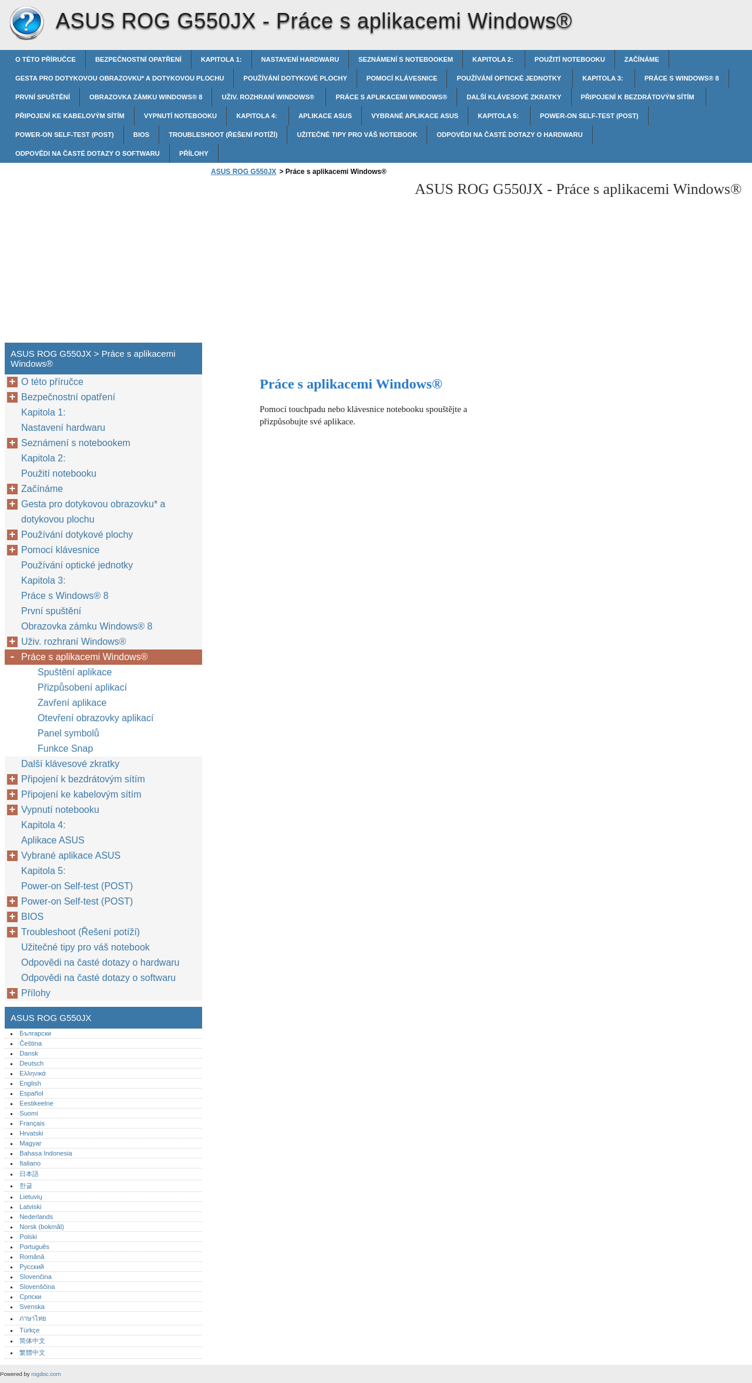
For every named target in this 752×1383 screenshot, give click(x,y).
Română (31, 1256)
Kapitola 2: (493, 59)
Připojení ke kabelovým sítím (70, 115)
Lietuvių (30, 1196)
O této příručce (45, 59)
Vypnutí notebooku (180, 115)
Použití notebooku (570, 59)
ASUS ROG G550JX (26, 23)
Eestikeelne (36, 1103)
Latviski (30, 1206)
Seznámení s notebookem (405, 59)
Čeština (30, 1043)
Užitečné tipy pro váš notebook (357, 134)
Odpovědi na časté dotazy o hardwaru (509, 134)
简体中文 (32, 1340)
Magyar (30, 1143)
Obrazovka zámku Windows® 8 (145, 97)
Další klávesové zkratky (513, 97)
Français (32, 1123)
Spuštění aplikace (75, 672)
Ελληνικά (32, 1073)
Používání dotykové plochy (295, 78)
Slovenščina (37, 1286)
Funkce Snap (65, 749)
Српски (30, 1296)
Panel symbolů (68, 733)
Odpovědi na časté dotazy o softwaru (87, 153)
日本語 (29, 1173)
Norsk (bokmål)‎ (41, 1226)
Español (31, 1093)
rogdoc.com (46, 1374)
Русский (31, 1266)
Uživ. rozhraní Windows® (268, 97)
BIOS (141, 134)
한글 (25, 1185)
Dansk (28, 1053)
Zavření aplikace (72, 703)
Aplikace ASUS (325, 115)
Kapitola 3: (603, 78)
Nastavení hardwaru (300, 59)
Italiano (30, 1163)
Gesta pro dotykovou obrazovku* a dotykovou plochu (119, 78)
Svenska (32, 1306)
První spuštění (42, 97)
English (30, 1083)
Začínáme (642, 59)
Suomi (28, 1113)
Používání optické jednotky (509, 78)
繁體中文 (32, 1352)
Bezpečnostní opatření (138, 59)
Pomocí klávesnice (402, 78)
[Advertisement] (306, 262)
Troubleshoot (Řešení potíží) (223, 134)
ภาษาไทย (32, 1318)
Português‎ (34, 1246)
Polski (28, 1236)
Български (35, 1033)
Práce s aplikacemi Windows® (391, 97)
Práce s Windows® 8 (681, 78)
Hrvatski (31, 1133)
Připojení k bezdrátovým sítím (638, 97)
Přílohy (194, 153)
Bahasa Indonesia (45, 1153)
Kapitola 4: (257, 115)
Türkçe (29, 1330)
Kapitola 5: (499, 115)
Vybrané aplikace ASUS (414, 115)
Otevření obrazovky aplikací (95, 718)
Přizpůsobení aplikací (82, 687)
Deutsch (31, 1063)
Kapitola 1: (221, 59)
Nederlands (36, 1216)
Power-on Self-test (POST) (589, 115)
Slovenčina (35, 1276)
